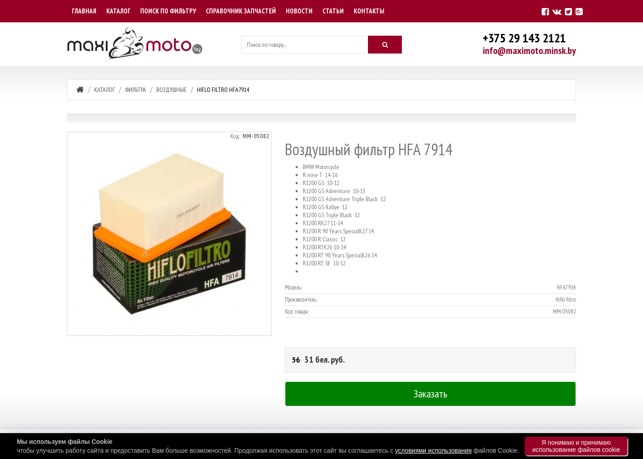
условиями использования (433, 450)
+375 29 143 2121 (524, 37)
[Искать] (385, 45)
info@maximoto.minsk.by (529, 50)
